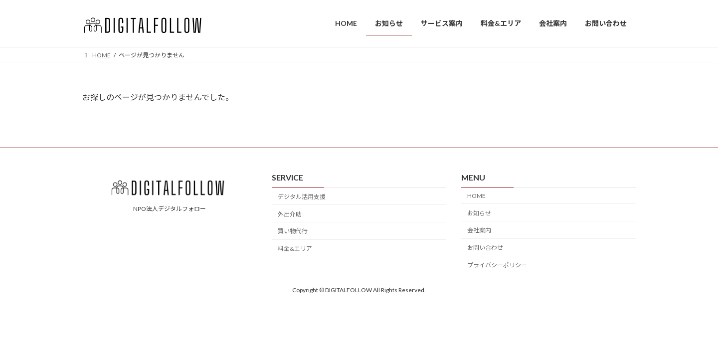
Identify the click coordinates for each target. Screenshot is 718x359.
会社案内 (479, 230)
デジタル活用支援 (302, 196)
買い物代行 (293, 231)
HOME (476, 195)
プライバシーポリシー (497, 265)
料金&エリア (295, 248)
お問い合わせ (485, 247)
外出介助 (290, 213)
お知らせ (479, 212)
